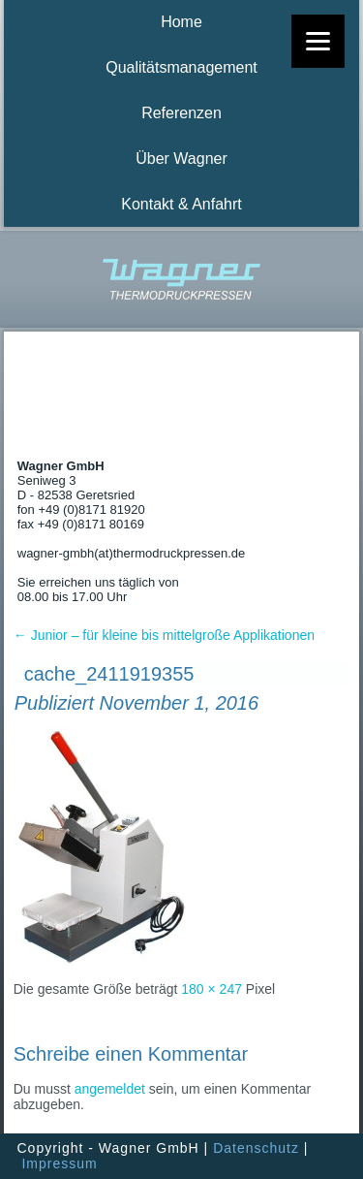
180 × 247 (211, 989)
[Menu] (318, 41)
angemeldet (110, 1089)
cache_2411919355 (109, 674)
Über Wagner (181, 158)
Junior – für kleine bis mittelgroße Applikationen (164, 635)
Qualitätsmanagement (181, 67)
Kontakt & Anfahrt (181, 204)
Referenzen (181, 113)
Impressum (59, 1163)
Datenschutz (256, 1148)
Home (181, 22)
